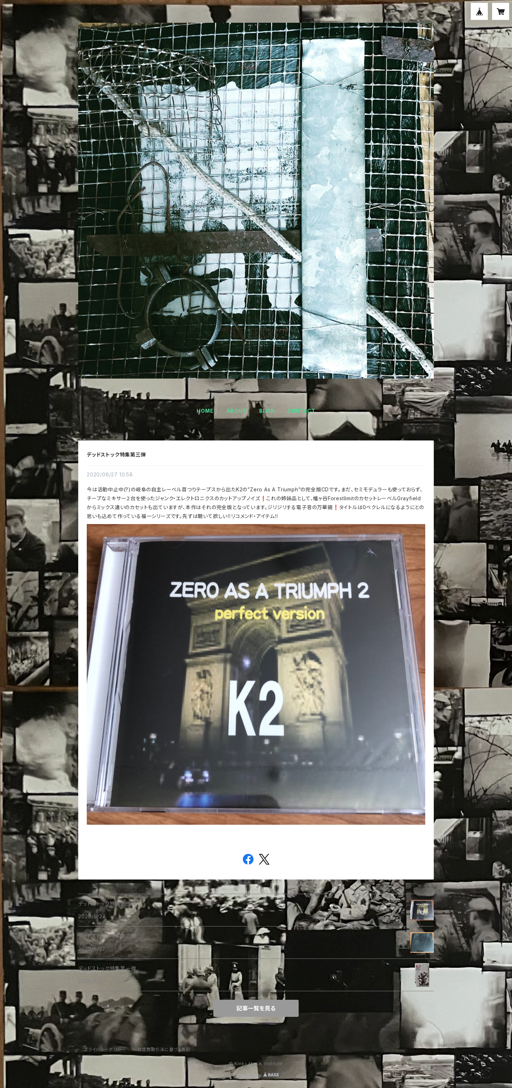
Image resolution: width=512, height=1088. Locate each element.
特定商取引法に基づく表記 (164, 1049)
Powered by (256, 1075)
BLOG (266, 411)
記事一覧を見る (256, 1008)
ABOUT (236, 411)
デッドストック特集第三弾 (116, 454)
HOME (205, 411)
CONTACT (301, 411)
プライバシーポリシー (105, 1049)
